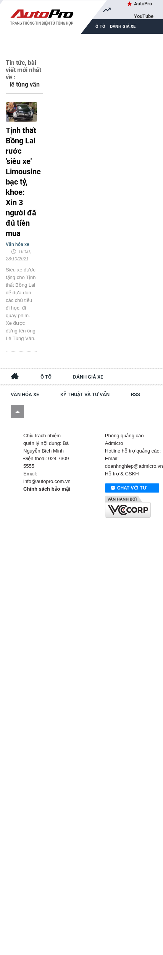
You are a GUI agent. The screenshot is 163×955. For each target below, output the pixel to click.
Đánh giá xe (123, 26)
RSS (135, 394)
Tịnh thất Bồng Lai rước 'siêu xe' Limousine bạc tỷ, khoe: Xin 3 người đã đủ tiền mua (21, 182)
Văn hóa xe (25, 394)
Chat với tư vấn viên (128, 488)
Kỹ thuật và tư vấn (85, 394)
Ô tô (46, 377)
